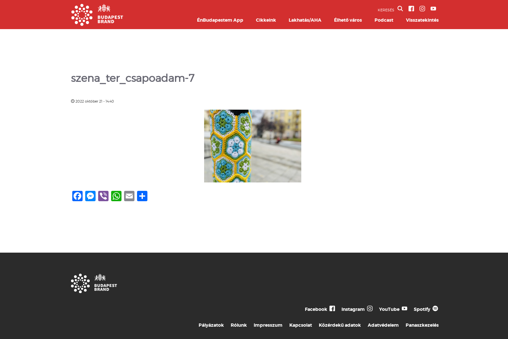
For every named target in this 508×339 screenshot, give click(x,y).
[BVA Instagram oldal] (422, 8)
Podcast (384, 20)
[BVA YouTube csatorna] (433, 8)
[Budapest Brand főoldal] (97, 24)
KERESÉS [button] (390, 9)
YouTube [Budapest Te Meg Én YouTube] (389, 309)
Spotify (422, 309)
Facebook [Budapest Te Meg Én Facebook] (316, 309)
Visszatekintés (422, 20)
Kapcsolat (300, 325)
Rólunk (239, 325)
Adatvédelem (383, 325)
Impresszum (268, 325)
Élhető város (348, 20)
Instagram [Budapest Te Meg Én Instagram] (353, 309)
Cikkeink (266, 20)
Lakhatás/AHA (305, 20)
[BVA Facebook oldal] (411, 8)
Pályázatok (211, 325)
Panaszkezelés (422, 325)
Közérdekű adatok (340, 325)
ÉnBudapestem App (220, 20)
